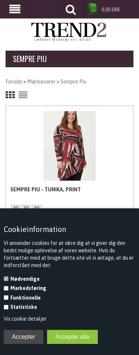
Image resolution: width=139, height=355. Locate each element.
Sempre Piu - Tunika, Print (45, 189)
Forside (14, 82)
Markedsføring (28, 288)
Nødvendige (25, 279)
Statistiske (23, 307)
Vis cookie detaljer (25, 319)
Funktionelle (25, 298)
